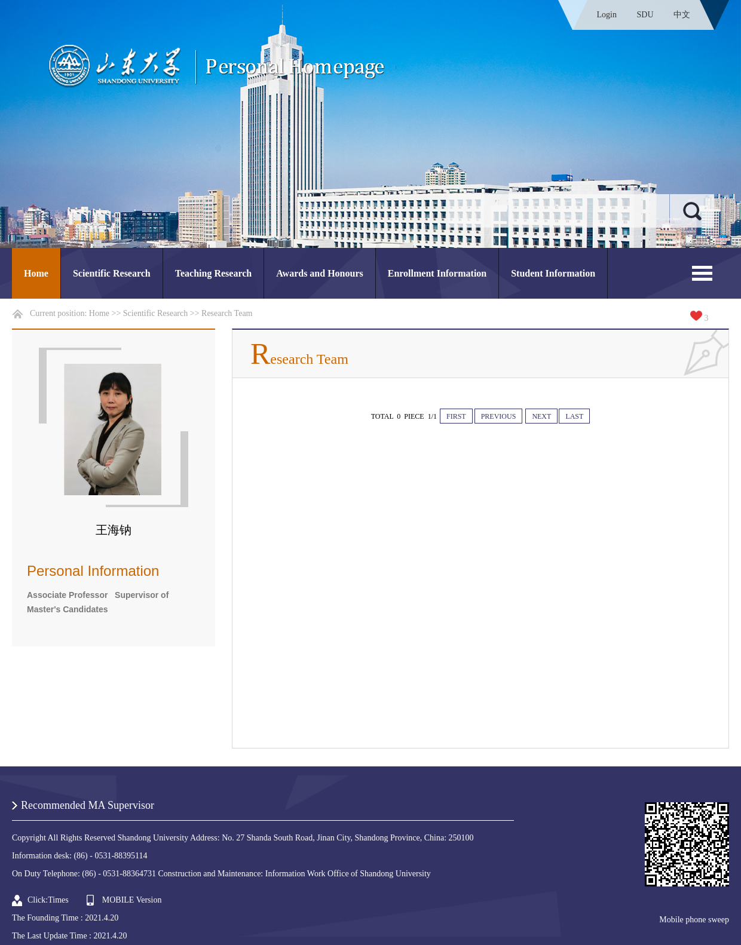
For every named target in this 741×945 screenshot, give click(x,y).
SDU (644, 14)
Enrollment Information (437, 273)
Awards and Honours (319, 273)
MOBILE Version (132, 899)
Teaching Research (213, 273)
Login (607, 14)
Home (36, 273)
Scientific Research (112, 273)
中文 (681, 14)
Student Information (553, 273)
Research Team (226, 313)
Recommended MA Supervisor (87, 805)
